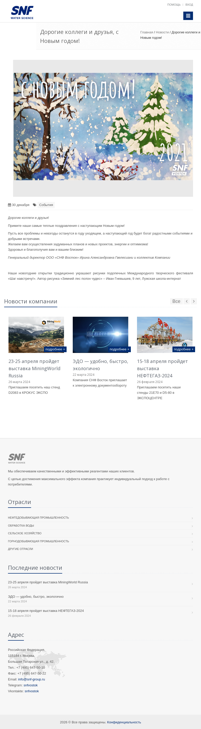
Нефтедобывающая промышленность (38, 517)
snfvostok (31, 685)
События (46, 205)
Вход (189, 4)
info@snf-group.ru (31, 679)
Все (176, 301)
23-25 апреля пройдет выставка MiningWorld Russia (34, 368)
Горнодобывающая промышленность (38, 541)
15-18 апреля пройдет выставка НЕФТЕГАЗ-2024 (46, 611)
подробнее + (55, 349)
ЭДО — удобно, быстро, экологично (36, 597)
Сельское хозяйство (24, 533)
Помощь (174, 4)
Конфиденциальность (124, 722)
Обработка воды (21, 525)
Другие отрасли (20, 548)
